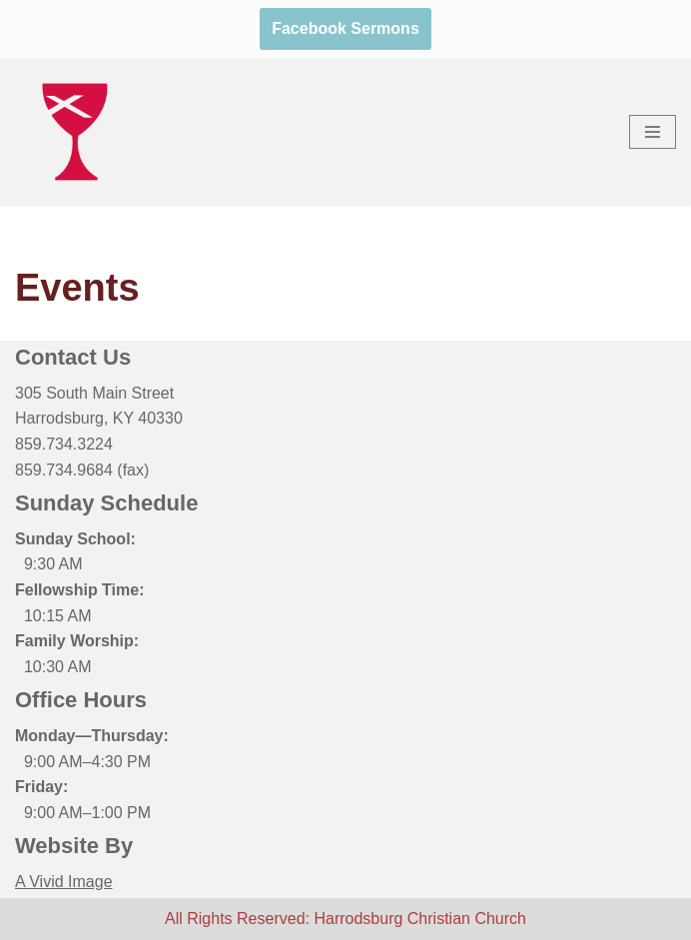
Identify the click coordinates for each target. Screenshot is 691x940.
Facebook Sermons (345, 28)
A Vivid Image (64, 881)
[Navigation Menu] (652, 132)
